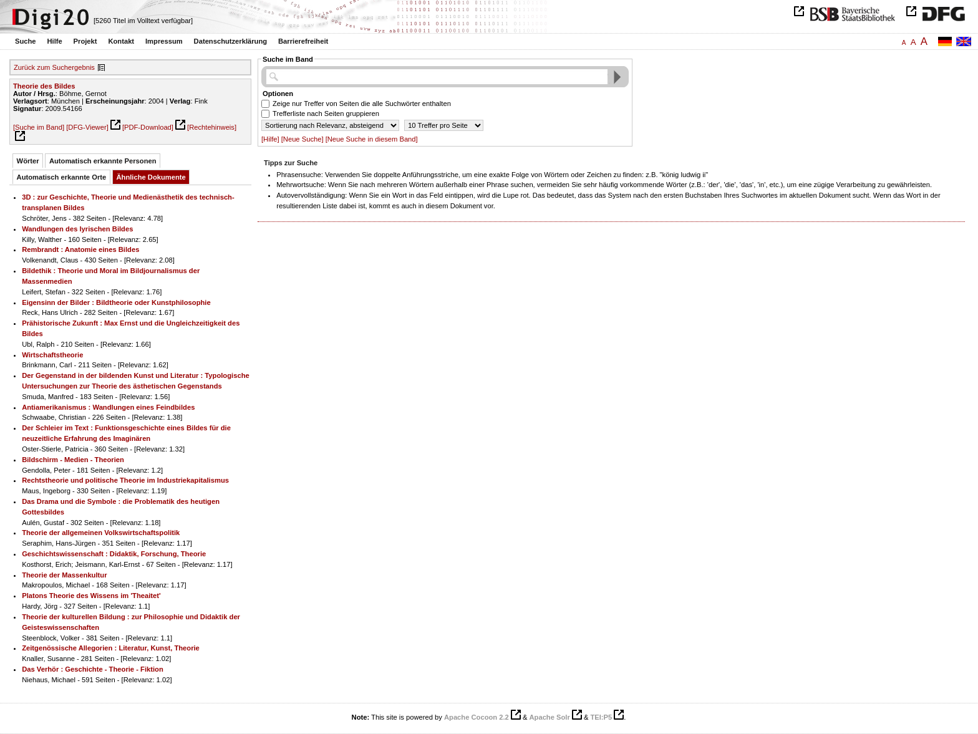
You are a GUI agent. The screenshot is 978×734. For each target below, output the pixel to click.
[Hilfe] (270, 139)
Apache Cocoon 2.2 (476, 717)
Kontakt (121, 41)
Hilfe (54, 41)
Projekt (85, 41)
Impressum (164, 41)
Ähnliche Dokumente (151, 177)
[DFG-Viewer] (87, 127)
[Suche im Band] (38, 127)
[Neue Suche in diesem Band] (372, 139)
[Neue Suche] (302, 139)
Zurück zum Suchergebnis (54, 67)
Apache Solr (550, 717)
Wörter (28, 161)
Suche (25, 41)
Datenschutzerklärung (231, 41)
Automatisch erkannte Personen (103, 161)
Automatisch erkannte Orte (62, 177)
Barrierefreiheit (303, 41)
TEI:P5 (601, 717)
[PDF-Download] (147, 127)
